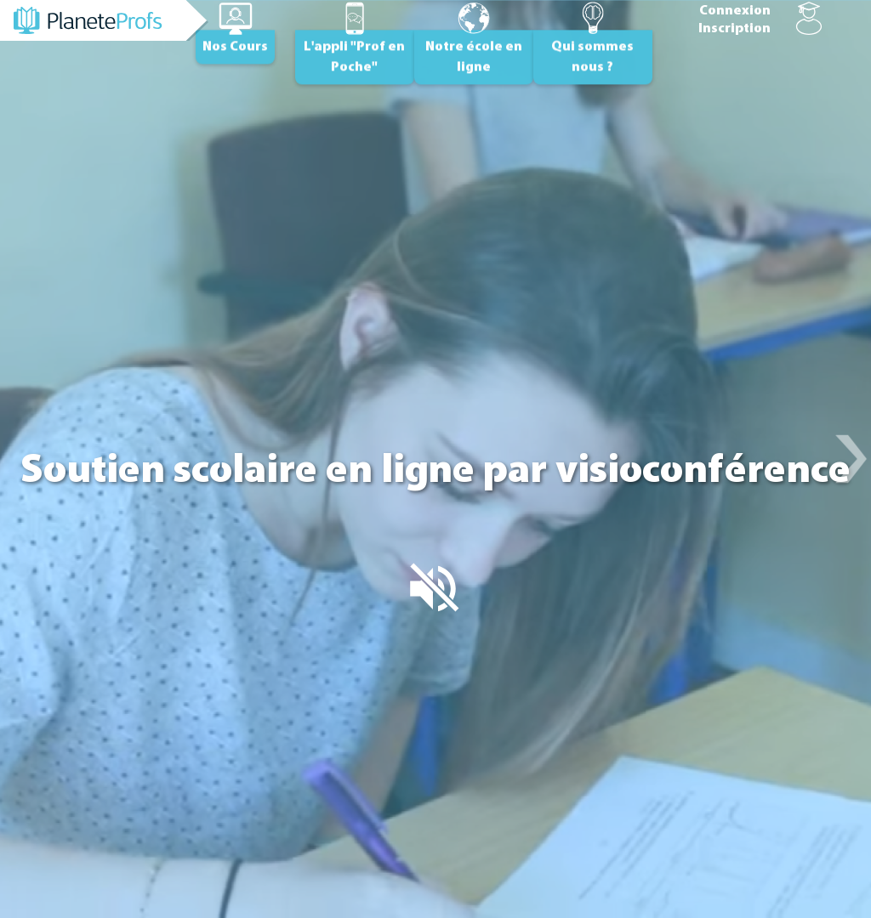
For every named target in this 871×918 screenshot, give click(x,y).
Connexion (735, 11)
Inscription (734, 29)
